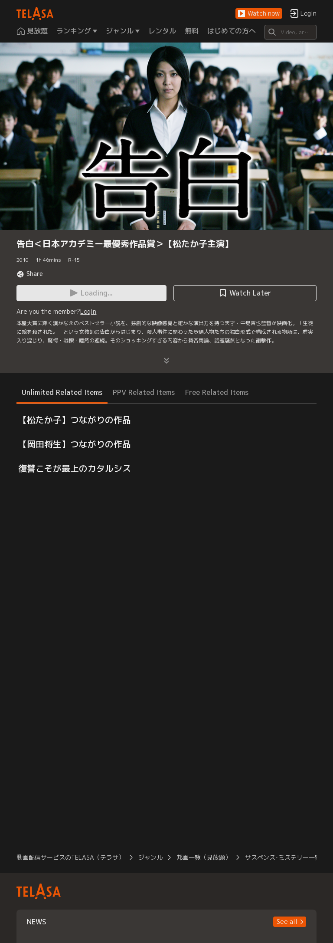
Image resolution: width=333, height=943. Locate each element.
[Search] (290, 32)
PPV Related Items (144, 392)
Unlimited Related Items (62, 392)
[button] (258, 13)
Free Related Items (216, 392)
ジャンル (150, 857)
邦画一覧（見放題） (203, 857)
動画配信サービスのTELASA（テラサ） (70, 857)
